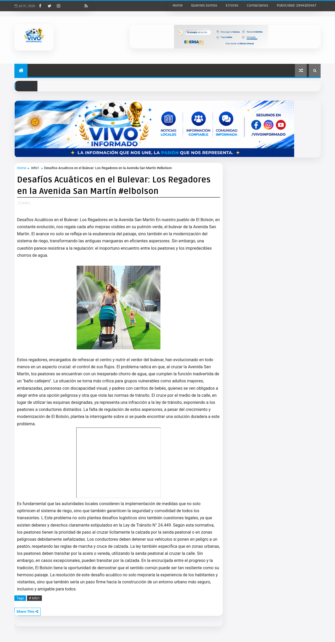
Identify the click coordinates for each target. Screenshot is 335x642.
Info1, (26, 203)
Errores (232, 5)
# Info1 (34, 598)
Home (177, 5)
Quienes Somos (204, 5)
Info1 (35, 168)
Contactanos (257, 5)
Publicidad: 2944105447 (296, 5)
